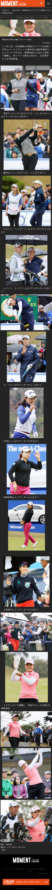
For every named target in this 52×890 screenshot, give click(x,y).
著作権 (22, 869)
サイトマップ (13, 869)
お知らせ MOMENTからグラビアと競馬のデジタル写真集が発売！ (26, 11)
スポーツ (9, 17)
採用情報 (45, 873)
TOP (2, 17)
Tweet (3, 850)
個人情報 (18, 869)
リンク (26, 869)
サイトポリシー (6, 869)
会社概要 (41, 873)
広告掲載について (42, 869)
